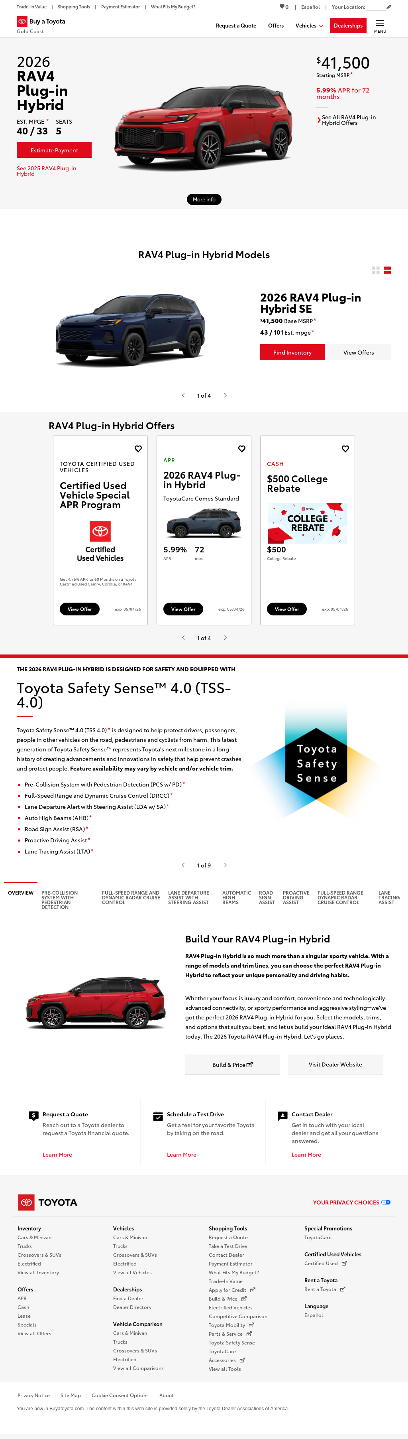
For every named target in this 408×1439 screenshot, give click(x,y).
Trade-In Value (226, 1284)
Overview (20, 896)
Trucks (25, 1249)
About (166, 1399)
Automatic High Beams (236, 901)
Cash (23, 1310)
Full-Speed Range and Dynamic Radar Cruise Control (131, 901)
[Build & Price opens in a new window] (232, 1069)
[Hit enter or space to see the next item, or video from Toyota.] (225, 395)
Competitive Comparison (238, 1320)
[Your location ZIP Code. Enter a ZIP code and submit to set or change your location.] (376, 6)
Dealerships (127, 1293)
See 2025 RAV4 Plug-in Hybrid (46, 170)
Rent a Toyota (320, 1283)
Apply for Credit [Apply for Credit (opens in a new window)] (232, 1293)
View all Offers (34, 1337)
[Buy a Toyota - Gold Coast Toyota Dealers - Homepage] (44, 26)
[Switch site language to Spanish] (310, 6)
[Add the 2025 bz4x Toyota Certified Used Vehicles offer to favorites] (138, 449)
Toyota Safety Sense (232, 1346)
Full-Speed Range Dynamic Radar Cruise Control (340, 901)
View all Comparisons (138, 1371)
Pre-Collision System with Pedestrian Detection (59, 903)
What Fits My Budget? (234, 1276)
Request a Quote (228, 1241)
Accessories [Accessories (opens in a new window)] (227, 1364)
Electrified (29, 1267)
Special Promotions (328, 1232)
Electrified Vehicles (231, 1311)
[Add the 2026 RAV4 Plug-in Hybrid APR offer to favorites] (242, 449)
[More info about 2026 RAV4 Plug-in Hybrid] (204, 199)
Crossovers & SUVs (39, 1258)
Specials (27, 1328)
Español (313, 1318)
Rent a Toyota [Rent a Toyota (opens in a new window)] (324, 1293)
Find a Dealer (128, 1302)
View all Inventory (38, 1276)
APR (22, 1302)
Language (316, 1309)
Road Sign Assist (267, 901)
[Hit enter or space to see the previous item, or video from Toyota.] (183, 395)
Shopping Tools (228, 1232)
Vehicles (123, 1232)
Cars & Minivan (34, 1241)
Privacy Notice (34, 1399)
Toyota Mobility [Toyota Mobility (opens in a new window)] (231, 1329)
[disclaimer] (47, 121)
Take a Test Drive (228, 1249)
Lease (24, 1319)
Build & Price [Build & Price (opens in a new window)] (228, 1302)
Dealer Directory (132, 1310)
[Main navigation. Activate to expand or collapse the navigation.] (380, 25)
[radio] (376, 270)
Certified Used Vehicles (332, 1258)
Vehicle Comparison (138, 1327)
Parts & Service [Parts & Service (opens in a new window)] (230, 1337)
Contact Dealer (226, 1258)
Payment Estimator (231, 1267)
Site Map (71, 1399)
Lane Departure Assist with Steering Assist (188, 901)
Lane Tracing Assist (389, 901)
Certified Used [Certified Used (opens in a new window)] (325, 1267)
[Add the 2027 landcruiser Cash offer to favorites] (345, 449)
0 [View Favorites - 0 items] (284, 6)
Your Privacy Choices (351, 1205)
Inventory (29, 1232)
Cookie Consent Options (120, 1399)
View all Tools (225, 1372)
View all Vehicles (132, 1276)
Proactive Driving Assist (296, 901)
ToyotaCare (222, 1355)
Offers (25, 1293)
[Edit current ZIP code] (388, 7)
